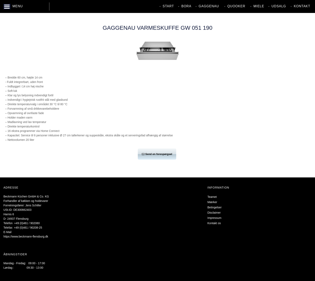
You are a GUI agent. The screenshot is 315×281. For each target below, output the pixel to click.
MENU (17, 6)
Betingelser (214, 207)
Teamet (212, 196)
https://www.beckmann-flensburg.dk (25, 236)
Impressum (214, 217)
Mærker (212, 202)
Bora (186, 6)
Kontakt (302, 6)
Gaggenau (209, 6)
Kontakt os (214, 223)
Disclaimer (214, 212)
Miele (258, 6)
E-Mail (7, 232)
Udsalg (279, 6)
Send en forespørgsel (157, 154)
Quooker (236, 6)
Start (168, 6)
